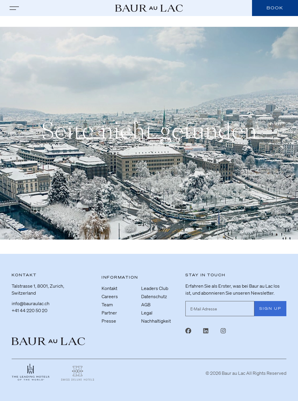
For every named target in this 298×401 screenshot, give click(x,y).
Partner (109, 313)
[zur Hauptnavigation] (14, 8)
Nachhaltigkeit (156, 321)
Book (275, 7)
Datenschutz (154, 296)
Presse (109, 321)
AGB (145, 304)
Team (107, 304)
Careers (110, 296)
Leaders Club (154, 288)
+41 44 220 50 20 (29, 310)
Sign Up (270, 308)
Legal (146, 313)
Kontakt (109, 288)
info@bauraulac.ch (30, 303)
